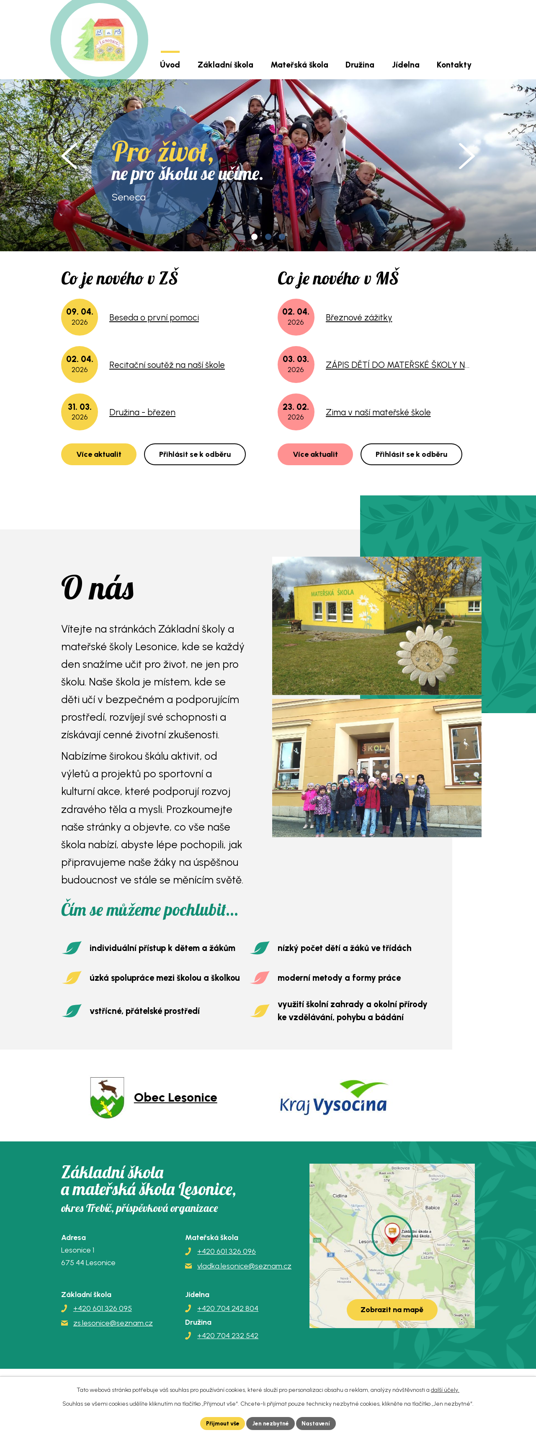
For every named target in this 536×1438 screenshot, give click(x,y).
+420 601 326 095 (102, 1308)
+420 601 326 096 (226, 1251)
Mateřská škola (299, 65)
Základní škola (225, 65)
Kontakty (454, 65)
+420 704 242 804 (227, 1308)
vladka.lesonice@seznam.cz (244, 1266)
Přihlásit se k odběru (195, 454)
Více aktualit (98, 454)
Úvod (170, 65)
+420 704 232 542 (227, 1335)
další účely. (445, 1389)
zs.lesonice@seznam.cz (113, 1323)
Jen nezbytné (272, 1423)
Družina (359, 65)
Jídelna (406, 65)
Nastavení (318, 1423)
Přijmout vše (222, 1423)
